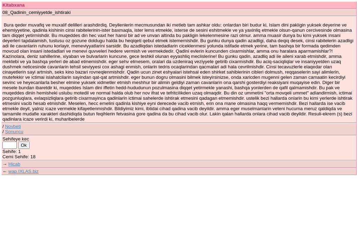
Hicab (14, 164)
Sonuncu (14, 131)
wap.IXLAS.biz (23, 171)
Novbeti (13, 126)
